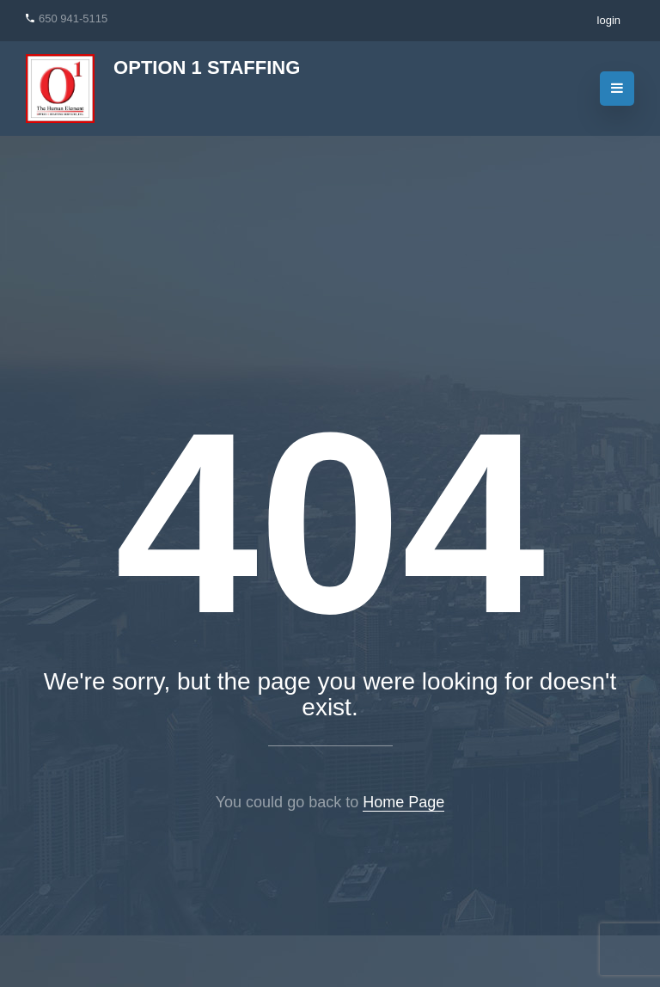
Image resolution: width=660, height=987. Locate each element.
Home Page (403, 802)
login (608, 20)
